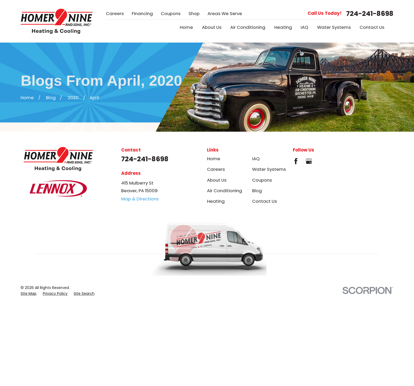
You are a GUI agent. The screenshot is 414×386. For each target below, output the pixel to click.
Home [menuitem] (186, 27)
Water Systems (269, 169)
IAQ (256, 158)
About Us (217, 180)
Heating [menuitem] (283, 27)
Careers (115, 13)
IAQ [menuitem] (304, 27)
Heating (216, 201)
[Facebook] (296, 161)
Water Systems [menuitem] (334, 27)
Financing (142, 13)
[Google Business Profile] (309, 161)
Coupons (171, 13)
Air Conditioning (224, 190)
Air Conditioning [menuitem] (247, 27)
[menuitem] (28, 293)
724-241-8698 (369, 13)
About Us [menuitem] (212, 27)
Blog (257, 190)
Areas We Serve (225, 13)
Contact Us (264, 201)
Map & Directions (140, 199)
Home (213, 158)
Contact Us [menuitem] (372, 27)
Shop (194, 13)
